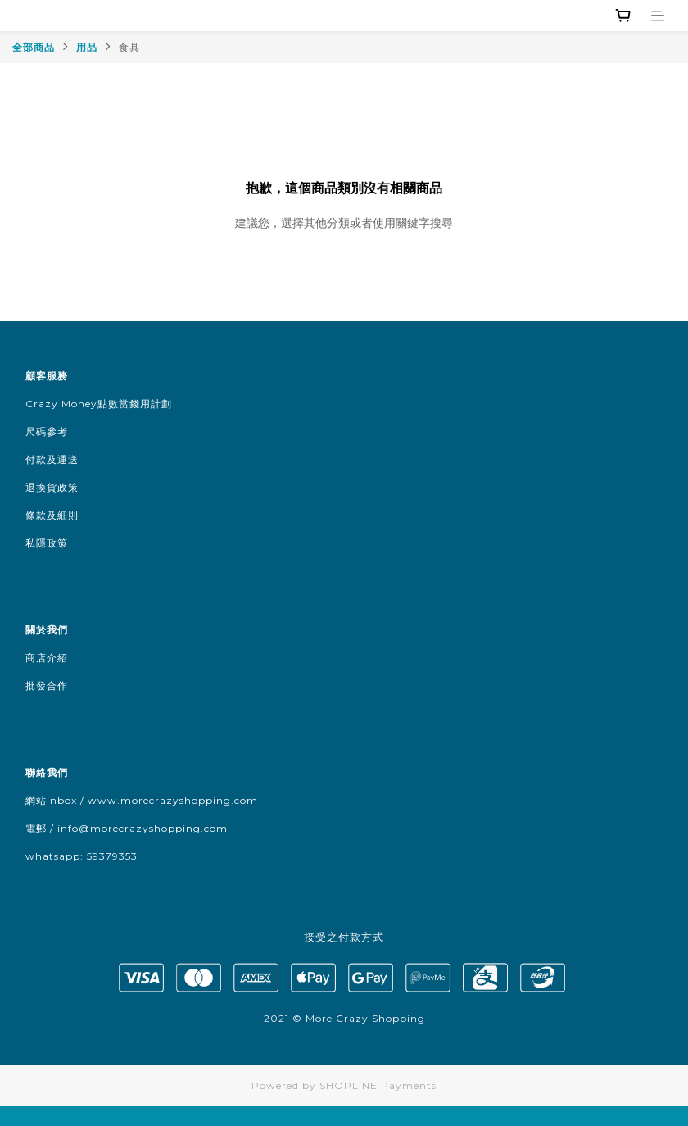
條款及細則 (52, 515)
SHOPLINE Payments (378, 1085)
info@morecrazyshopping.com (142, 828)
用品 (86, 47)
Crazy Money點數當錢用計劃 (98, 403)
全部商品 (33, 47)
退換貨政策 (52, 487)
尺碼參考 (46, 431)
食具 (129, 47)
